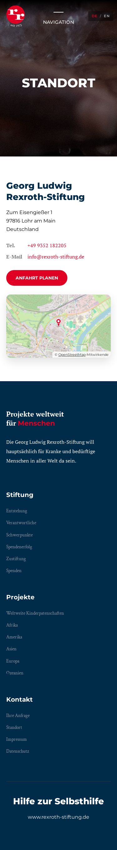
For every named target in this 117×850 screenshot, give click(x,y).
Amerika (14, 637)
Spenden (14, 571)
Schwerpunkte (19, 535)
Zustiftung (16, 559)
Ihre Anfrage (18, 716)
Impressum (16, 739)
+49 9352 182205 (46, 245)
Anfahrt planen (37, 278)
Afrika (12, 625)
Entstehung (16, 511)
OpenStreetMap (71, 354)
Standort (14, 727)
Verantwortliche (21, 523)
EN (107, 16)
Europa (12, 661)
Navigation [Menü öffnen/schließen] (58, 16)
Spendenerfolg (19, 547)
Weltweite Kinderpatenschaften (35, 613)
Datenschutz (17, 751)
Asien (11, 649)
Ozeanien (14, 673)
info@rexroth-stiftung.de (55, 256)
